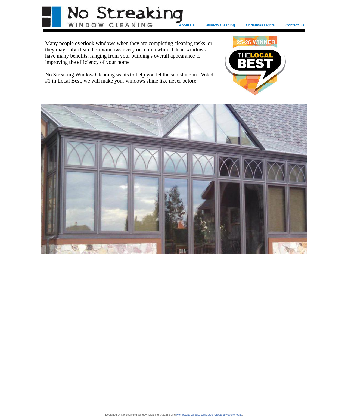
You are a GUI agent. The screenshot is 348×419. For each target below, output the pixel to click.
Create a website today (228, 414)
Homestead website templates (194, 414)
